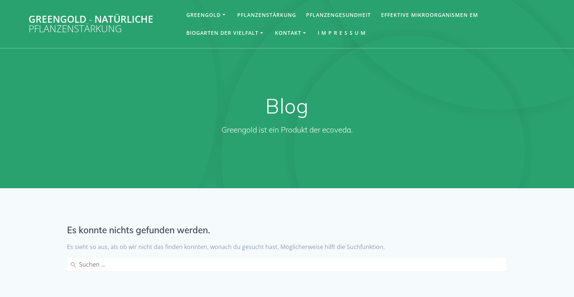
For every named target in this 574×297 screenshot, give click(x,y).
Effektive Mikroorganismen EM (429, 14)
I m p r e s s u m (342, 32)
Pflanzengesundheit (338, 14)
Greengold (203, 14)
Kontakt (288, 32)
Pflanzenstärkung (266, 14)
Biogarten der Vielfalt (222, 32)
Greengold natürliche (91, 24)
